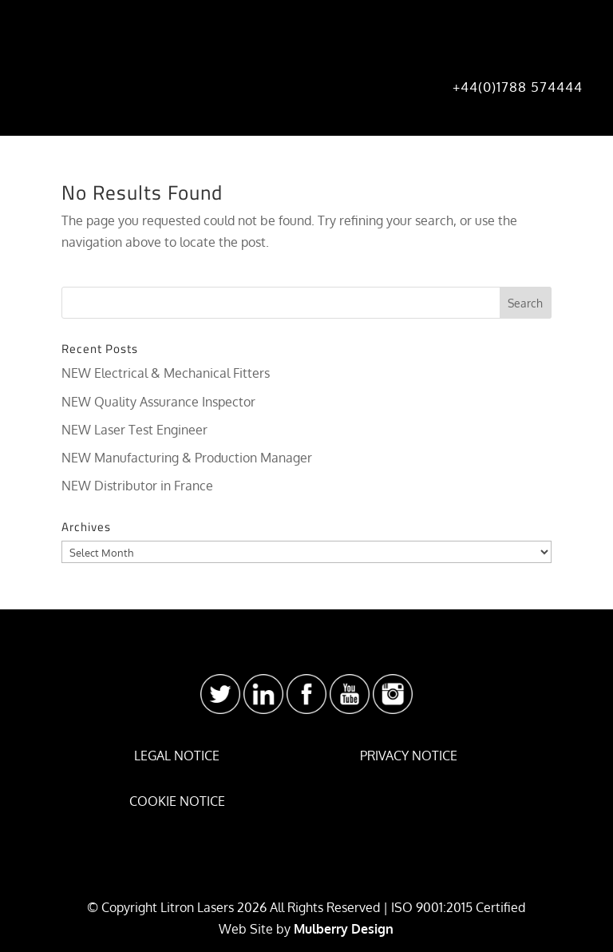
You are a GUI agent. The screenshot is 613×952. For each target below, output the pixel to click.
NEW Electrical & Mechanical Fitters (165, 373)
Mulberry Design (344, 929)
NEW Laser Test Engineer (134, 430)
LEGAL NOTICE (176, 756)
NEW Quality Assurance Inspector (158, 402)
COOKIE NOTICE (177, 801)
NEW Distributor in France (137, 486)
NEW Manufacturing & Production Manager (186, 458)
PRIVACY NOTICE (408, 756)
